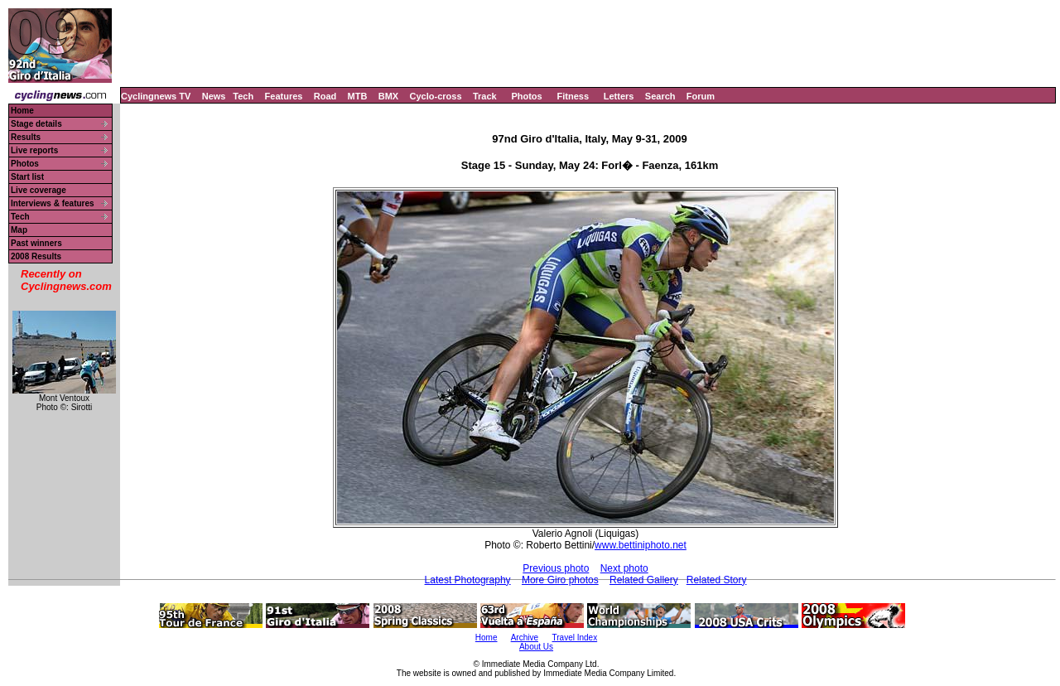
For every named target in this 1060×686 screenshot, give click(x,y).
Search (660, 96)
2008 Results (36, 256)
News (214, 96)
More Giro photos (560, 580)
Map (19, 229)
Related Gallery (644, 580)
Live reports (34, 150)
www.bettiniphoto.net (641, 545)
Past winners (36, 243)
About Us (536, 646)
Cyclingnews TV (155, 96)
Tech (243, 96)
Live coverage (38, 190)
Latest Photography (468, 580)
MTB (358, 96)
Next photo (624, 568)
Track (485, 96)
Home (22, 110)
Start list (27, 176)
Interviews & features (52, 203)
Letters (619, 96)
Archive (524, 637)
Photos (526, 96)
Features (284, 96)
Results (26, 137)
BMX (388, 96)
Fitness (572, 96)
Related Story (717, 580)
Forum (701, 96)
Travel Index (575, 637)
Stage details (36, 123)
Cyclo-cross (436, 96)
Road (325, 96)
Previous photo (556, 568)
